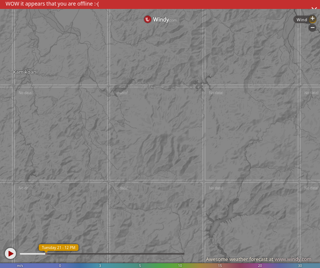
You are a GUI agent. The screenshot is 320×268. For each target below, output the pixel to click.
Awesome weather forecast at (258, 259)
